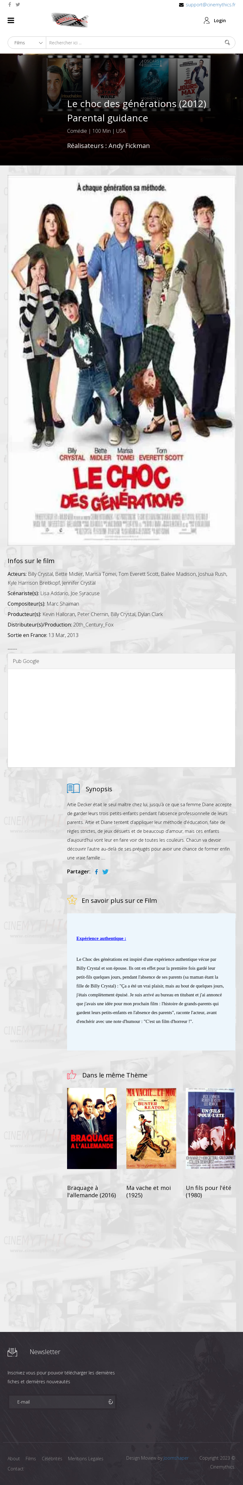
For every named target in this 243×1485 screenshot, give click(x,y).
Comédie (77, 130)
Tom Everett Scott (138, 573)
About (14, 1459)
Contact (16, 1469)
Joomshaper (176, 1458)
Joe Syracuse (85, 593)
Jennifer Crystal (79, 582)
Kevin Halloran (58, 614)
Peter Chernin (92, 614)
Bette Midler (69, 573)
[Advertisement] (121, 718)
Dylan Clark (150, 614)
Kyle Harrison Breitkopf (34, 582)
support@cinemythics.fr (210, 5)
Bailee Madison (178, 573)
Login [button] (220, 20)
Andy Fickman (129, 145)
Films (31, 1459)
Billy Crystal (40, 573)
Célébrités (53, 1459)
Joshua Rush (212, 573)
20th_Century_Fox (93, 624)
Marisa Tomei (100, 573)
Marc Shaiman (63, 603)
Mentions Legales (87, 1459)
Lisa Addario (54, 593)
